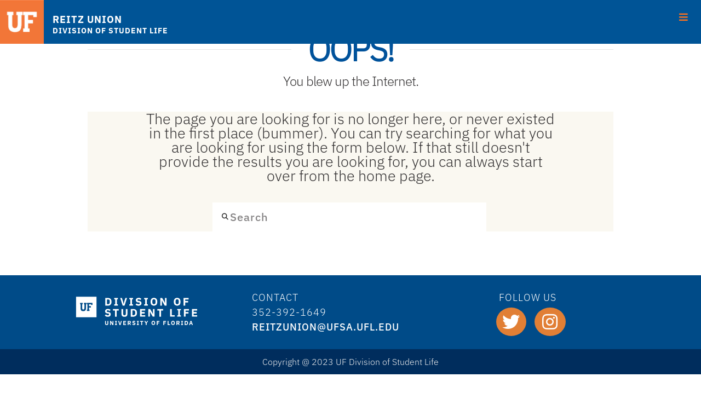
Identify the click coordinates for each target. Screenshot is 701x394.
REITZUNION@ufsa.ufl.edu (325, 327)
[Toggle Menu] (683, 16)
